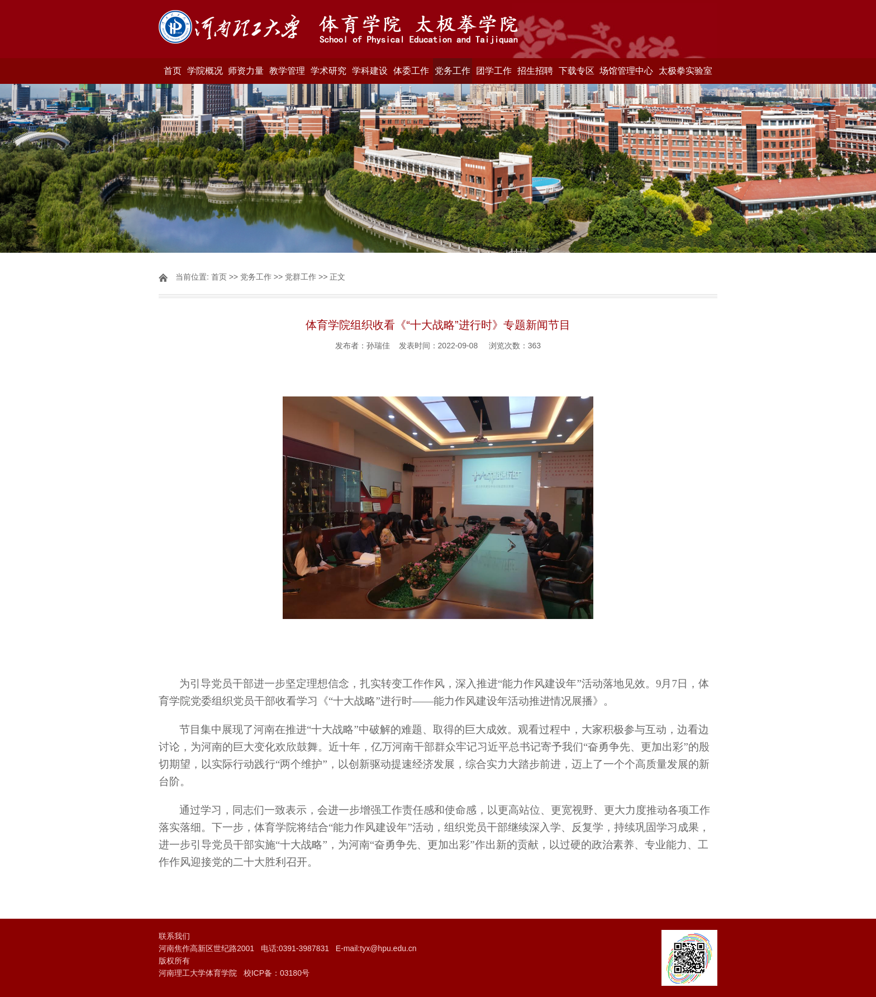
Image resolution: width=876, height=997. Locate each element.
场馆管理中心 (626, 70)
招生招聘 (535, 70)
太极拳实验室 (685, 70)
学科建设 (370, 70)
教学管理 (287, 70)
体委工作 (411, 70)
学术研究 (328, 70)
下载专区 (576, 70)
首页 (173, 70)
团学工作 (494, 70)
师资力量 (246, 70)
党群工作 (300, 276)
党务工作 (452, 70)
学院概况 (205, 70)
